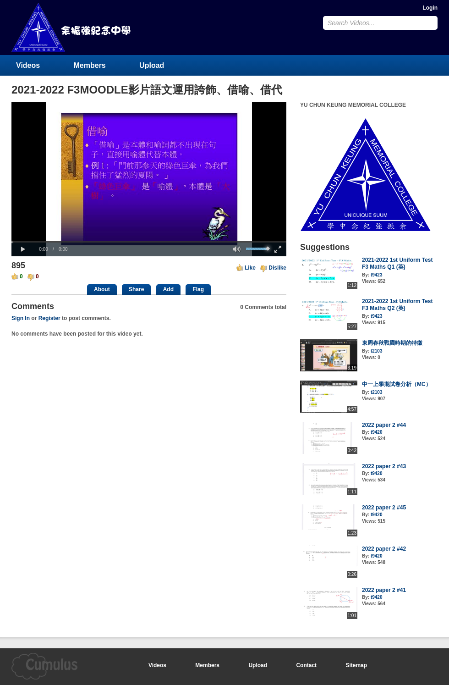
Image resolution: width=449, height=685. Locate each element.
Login (430, 8)
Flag (198, 289)
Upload (151, 65)
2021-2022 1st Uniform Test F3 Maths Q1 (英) (397, 263)
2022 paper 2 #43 (384, 466)
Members (90, 65)
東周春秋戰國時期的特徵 (392, 343)
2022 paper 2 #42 (384, 549)
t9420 (377, 432)
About (102, 289)
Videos (28, 65)
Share (136, 289)
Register (49, 318)
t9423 (377, 274)
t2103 (377, 351)
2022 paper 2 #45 (384, 507)
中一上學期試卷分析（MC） (396, 384)
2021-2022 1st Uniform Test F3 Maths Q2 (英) (397, 304)
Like (250, 268)
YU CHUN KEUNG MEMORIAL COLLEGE (71, 27)
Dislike (277, 268)
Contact (306, 665)
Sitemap (356, 665)
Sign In (20, 318)
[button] (22, 249)
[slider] (148, 242)
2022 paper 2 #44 (384, 425)
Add (168, 289)
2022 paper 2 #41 (384, 590)
